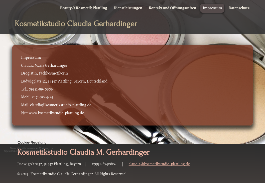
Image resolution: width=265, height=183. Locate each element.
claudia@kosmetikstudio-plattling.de (159, 164)
